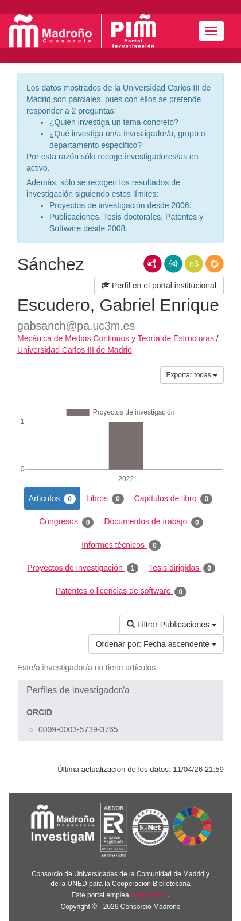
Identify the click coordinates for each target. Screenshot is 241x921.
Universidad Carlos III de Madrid (74, 349)
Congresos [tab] (66, 522)
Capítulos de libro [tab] (173, 499)
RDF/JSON (214, 264)
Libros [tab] (105, 499)
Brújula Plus (149, 895)
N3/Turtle (194, 264)
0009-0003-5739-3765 (78, 729)
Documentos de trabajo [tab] (153, 522)
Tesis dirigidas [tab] (182, 568)
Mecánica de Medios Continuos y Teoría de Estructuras (115, 338)
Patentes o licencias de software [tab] (121, 591)
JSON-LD (173, 264)
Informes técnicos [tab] (120, 545)
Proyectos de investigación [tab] (82, 568)
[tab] (120, 690)
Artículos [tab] (52, 499)
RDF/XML (152, 264)
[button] (120, 690)
